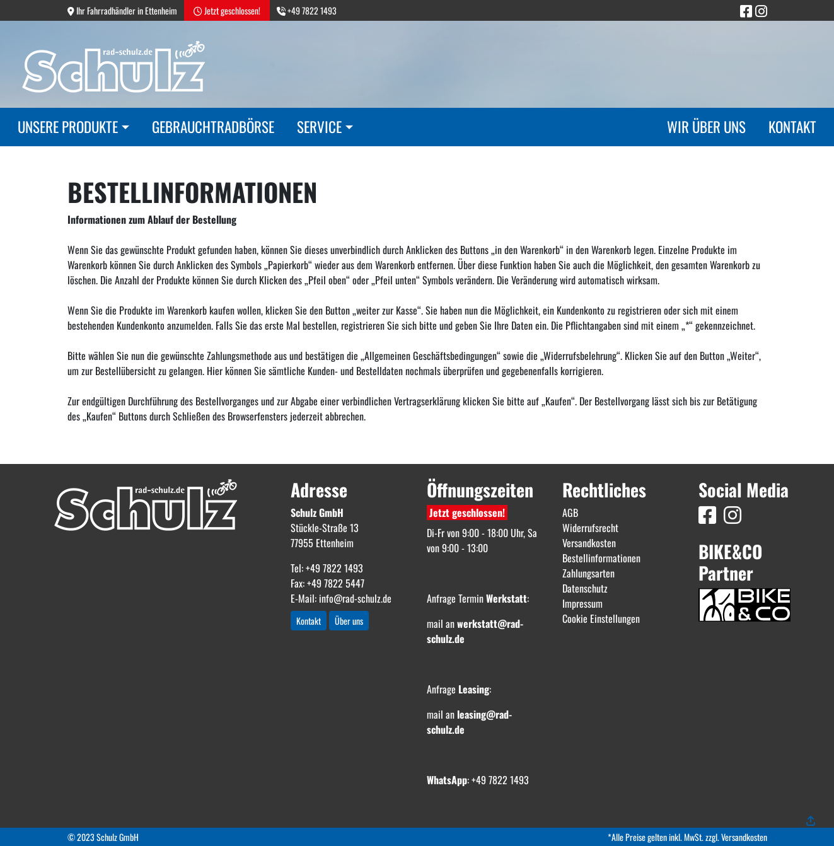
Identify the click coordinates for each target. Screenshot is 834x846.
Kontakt (792, 126)
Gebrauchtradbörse (213, 126)
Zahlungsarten (588, 573)
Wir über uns (706, 126)
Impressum (582, 603)
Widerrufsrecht (590, 527)
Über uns (349, 620)
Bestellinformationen (601, 557)
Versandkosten (589, 542)
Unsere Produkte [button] (68, 126)
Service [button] (319, 126)
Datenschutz (585, 588)
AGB (570, 512)
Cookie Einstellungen (601, 618)
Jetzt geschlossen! (467, 512)
